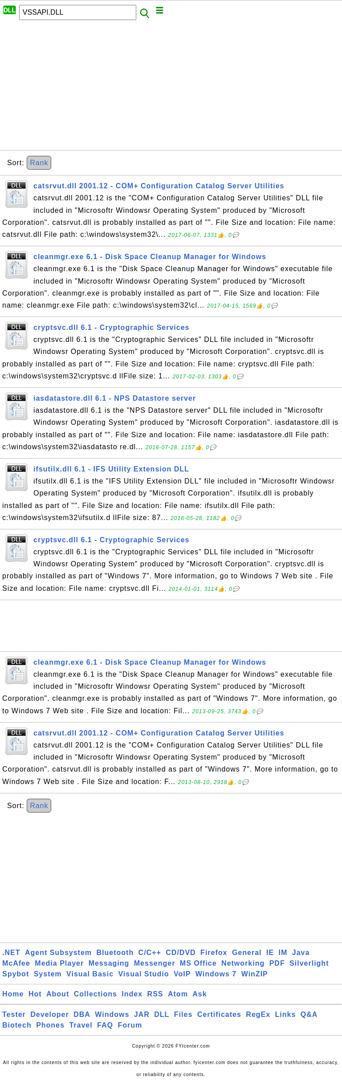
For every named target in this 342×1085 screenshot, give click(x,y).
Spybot (15, 974)
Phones (50, 1025)
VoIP (182, 974)
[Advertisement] (171, 87)
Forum (130, 1025)
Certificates (219, 1014)
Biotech (17, 1025)
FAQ (105, 1025)
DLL (161, 1014)
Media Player (59, 963)
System (48, 974)
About (57, 994)
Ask (199, 994)
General (247, 952)
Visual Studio (143, 974)
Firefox (213, 952)
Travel (80, 1025)
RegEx (258, 1014)
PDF (277, 963)
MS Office (198, 963)
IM (283, 952)
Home (13, 994)
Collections (95, 994)
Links (285, 1014)
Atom (178, 994)
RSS (155, 994)
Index (132, 994)
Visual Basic (90, 974)
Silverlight (309, 963)
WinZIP (254, 974)
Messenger (154, 963)
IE (270, 952)
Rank (39, 163)
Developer (49, 1014)
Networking (243, 963)
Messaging (109, 963)
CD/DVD (180, 952)
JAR (142, 1014)
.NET (11, 952)
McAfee (16, 963)
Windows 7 (215, 974)
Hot (35, 994)
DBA (81, 1014)
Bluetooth (115, 952)
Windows (112, 1014)
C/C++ (149, 952)
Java (301, 952)
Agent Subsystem (58, 952)
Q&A (309, 1014)
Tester (14, 1014)
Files (183, 1014)
